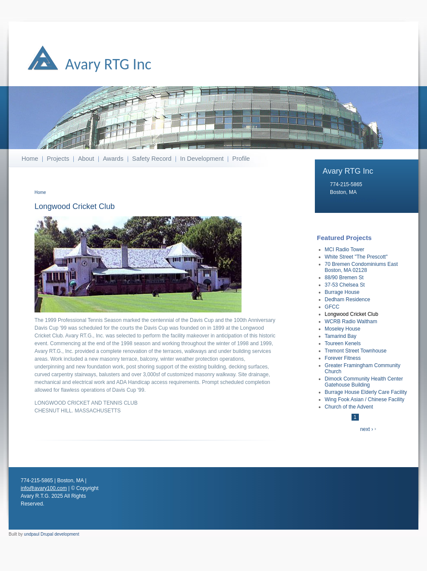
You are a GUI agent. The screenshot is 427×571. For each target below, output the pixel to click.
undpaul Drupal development (51, 534)
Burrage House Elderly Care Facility (366, 392)
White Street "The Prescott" (356, 257)
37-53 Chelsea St (345, 285)
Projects (58, 158)
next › (366, 429)
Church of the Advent (349, 407)
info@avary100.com (353, 200)
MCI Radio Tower (344, 249)
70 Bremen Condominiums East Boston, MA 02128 (361, 267)
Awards (113, 158)
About (86, 158)
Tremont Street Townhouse (355, 351)
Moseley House (343, 329)
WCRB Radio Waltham (351, 321)
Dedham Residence (347, 299)
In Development (202, 158)
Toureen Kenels (343, 343)
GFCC (332, 307)
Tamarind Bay (340, 336)
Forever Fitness (343, 358)
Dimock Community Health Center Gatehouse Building (364, 382)
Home (30, 158)
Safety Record (151, 158)
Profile (241, 158)
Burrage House (342, 292)
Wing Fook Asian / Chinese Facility (365, 399)
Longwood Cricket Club (351, 314)
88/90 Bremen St (344, 278)
